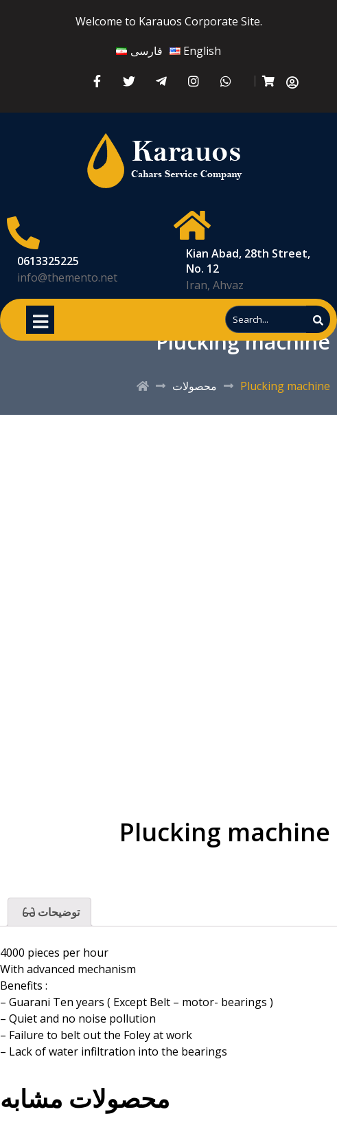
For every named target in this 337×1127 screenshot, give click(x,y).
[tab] (49, 912)
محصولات (194, 386)
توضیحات (57, 912)
